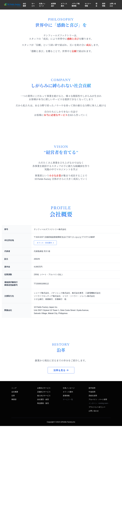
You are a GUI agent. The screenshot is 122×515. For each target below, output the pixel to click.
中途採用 (92, 481)
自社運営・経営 (43, 488)
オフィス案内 (64, 5)
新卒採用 (92, 477)
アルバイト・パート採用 (98, 488)
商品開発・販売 (43, 492)
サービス (33, 5)
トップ (13, 477)
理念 (96, 5)
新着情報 (66, 485)
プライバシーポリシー (97, 496)
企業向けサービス (44, 477)
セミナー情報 (88, 5)
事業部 (13, 488)
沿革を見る (61, 459)
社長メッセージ (42, 5)
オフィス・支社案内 (45, 314)
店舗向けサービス (44, 481)
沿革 (13, 485)
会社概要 (24, 5)
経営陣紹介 (53, 5)
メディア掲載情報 (75, 5)
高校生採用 (93, 485)
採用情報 (103, 5)
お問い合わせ (113, 5)
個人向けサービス (44, 485)
